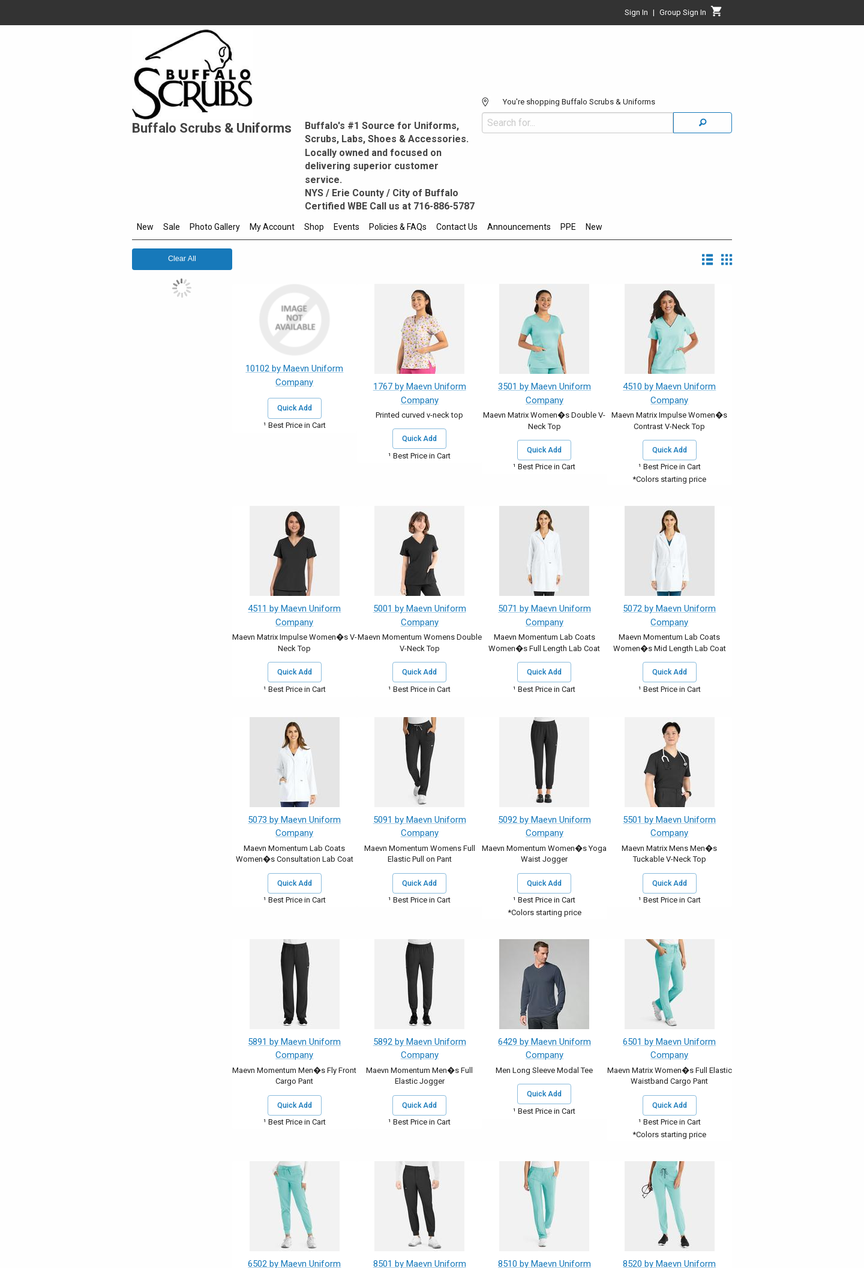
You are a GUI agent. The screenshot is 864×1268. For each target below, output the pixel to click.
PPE (568, 227)
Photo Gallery (215, 227)
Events (346, 227)
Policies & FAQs (398, 227)
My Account (272, 227)
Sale (171, 227)
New (145, 227)
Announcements (519, 227)
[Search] (702, 122)
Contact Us (457, 227)
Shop (314, 227)
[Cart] (716, 14)
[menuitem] (145, 228)
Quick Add (294, 408)
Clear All (182, 258)
